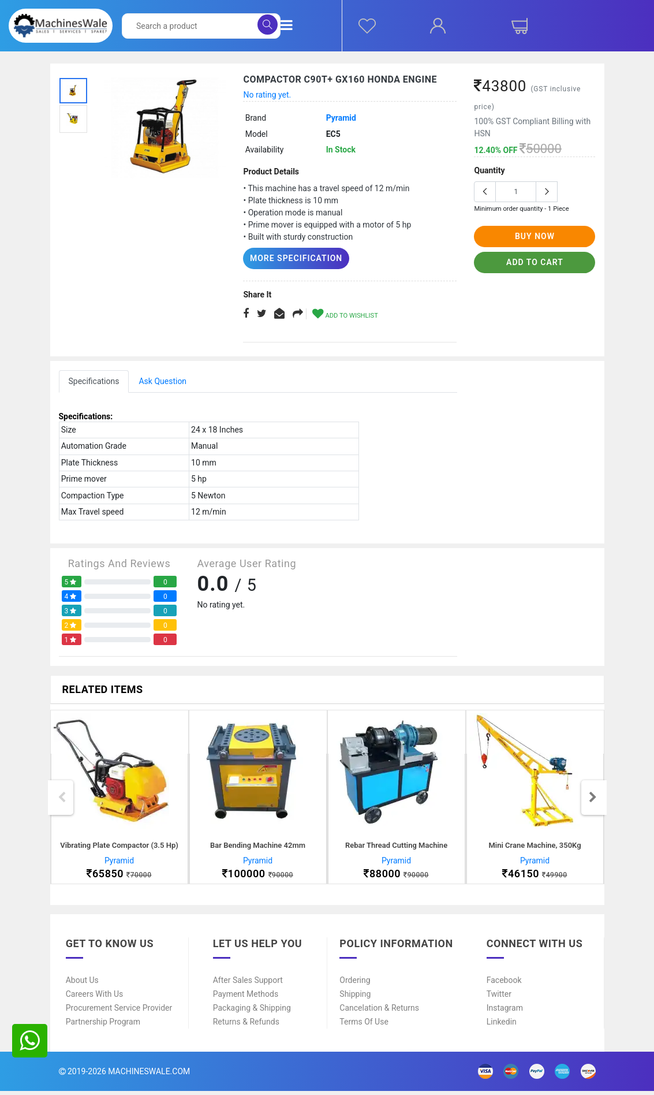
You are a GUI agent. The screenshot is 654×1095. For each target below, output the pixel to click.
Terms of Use (363, 1025)
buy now (535, 236)
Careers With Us (95, 998)
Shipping (355, 998)
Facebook (504, 984)
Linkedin (502, 1025)
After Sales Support (248, 984)
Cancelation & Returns (379, 1011)
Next (592, 799)
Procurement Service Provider (119, 1011)
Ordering (354, 984)
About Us (82, 984)
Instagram (505, 1011)
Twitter (499, 998)
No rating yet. (267, 94)
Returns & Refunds (246, 1025)
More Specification (290, 258)
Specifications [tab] (94, 380)
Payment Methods (245, 998)
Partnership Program (103, 1025)
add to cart (534, 262)
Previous (61, 799)
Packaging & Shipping (252, 1011)
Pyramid (341, 117)
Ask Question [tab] (162, 380)
